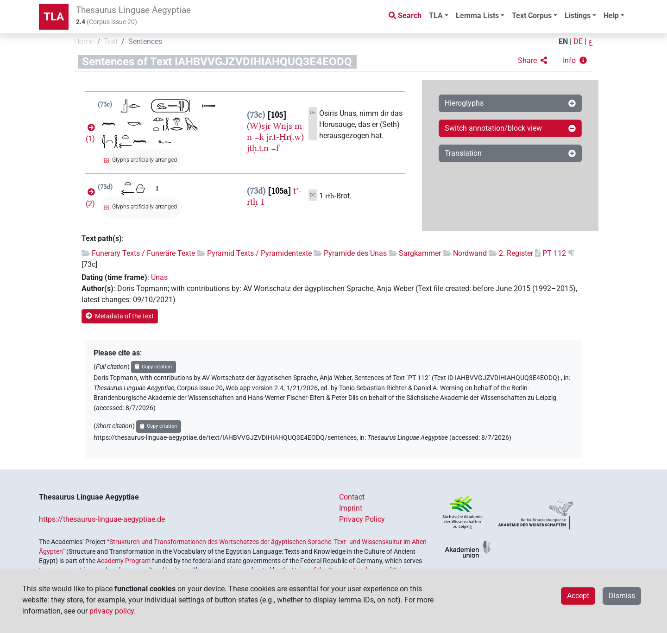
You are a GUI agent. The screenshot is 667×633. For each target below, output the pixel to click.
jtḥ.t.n (258, 148)
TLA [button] (436, 15)
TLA (54, 16)
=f (275, 148)
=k (259, 137)
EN (563, 41)
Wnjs (282, 125)
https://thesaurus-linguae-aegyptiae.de (102, 519)
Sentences (145, 41)
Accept (578, 595)
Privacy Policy (362, 519)
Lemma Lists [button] (477, 15)
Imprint (350, 508)
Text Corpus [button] (532, 15)
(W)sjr (259, 125)
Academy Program (124, 560)
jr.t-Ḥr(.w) (285, 137)
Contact (352, 497)
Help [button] (611, 15)
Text (111, 41)
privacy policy (111, 611)
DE (578, 41)
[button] (532, 61)
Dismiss (622, 595)
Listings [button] (578, 15)
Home (84, 41)
